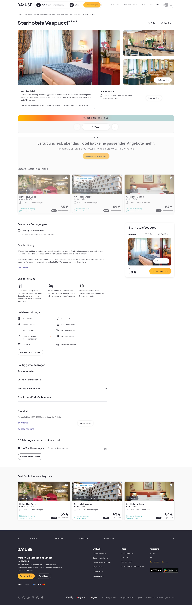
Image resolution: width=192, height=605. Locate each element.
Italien (20, 14)
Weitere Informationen (30, 352)
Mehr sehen (24, 267)
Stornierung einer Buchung (159, 562)
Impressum (140, 598)
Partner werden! (26, 576)
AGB (173, 598)
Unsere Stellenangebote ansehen (132, 566)
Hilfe (143, 5)
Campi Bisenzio (61, 14)
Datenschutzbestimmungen (158, 598)
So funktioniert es (62, 371)
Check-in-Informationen (62, 379)
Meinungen (125, 557)
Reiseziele (115, 5)
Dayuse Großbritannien (101, 558)
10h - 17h (24, 498)
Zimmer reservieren (160, 271)
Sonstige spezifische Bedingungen (62, 397)
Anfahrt (23, 423)
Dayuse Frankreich (99, 554)
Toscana (27, 14)
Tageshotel (33, 538)
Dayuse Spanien (98, 571)
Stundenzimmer (109, 538)
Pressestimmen (126, 562)
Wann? (96, 127)
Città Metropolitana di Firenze (43, 14)
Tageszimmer (83, 538)
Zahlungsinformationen (62, 388)
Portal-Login (43, 576)
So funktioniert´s (130, 5)
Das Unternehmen (127, 553)
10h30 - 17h (92, 498)
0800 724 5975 (26, 429)
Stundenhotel (58, 538)
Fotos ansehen (162, 80)
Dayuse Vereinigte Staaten (102, 562)
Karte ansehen (154, 98)
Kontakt (152, 553)
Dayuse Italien (98, 567)
